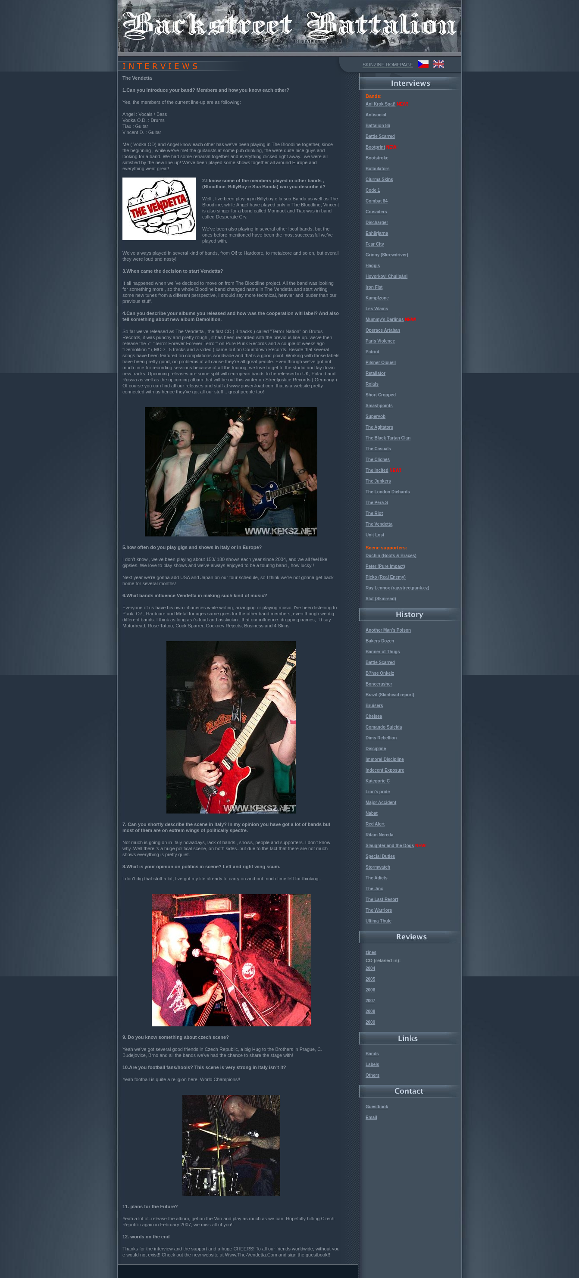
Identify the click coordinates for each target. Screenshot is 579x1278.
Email (371, 1117)
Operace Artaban (383, 330)
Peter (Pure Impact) (385, 566)
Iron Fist (374, 287)
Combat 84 (377, 201)
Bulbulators (378, 168)
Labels (372, 1064)
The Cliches (378, 459)
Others (372, 1075)
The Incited (377, 470)
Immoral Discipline (385, 759)
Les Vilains (377, 308)
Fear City (375, 244)
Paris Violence (380, 341)
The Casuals (378, 448)
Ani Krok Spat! (380, 104)
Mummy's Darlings (385, 319)
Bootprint (375, 147)
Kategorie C (378, 781)
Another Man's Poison (388, 630)
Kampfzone (377, 298)
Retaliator (375, 373)
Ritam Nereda (379, 834)
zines (371, 952)
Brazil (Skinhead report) (390, 694)
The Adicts (377, 878)
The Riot (374, 513)
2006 (370, 990)
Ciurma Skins (379, 179)
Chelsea (374, 716)
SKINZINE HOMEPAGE (388, 64)
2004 (370, 968)
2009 (370, 1022)
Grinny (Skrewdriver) (387, 254)
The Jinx (374, 888)
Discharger (377, 222)
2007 (370, 1000)
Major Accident (381, 802)
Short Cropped (381, 395)
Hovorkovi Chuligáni (386, 276)
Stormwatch (378, 867)
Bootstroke (377, 158)
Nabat (372, 813)
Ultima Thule (378, 921)
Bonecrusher (379, 684)
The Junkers (378, 481)
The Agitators (379, 427)
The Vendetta (379, 524)
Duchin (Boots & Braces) (391, 555)
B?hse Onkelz (380, 673)
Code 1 (373, 190)
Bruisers (374, 705)
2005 (370, 979)
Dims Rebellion (381, 738)
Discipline (376, 748)
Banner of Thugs (383, 651)
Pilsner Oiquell (381, 362)
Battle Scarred (380, 136)
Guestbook (377, 1106)
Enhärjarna (377, 233)
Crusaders (376, 211)
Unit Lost (375, 535)
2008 (370, 1011)
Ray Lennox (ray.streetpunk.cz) (397, 588)
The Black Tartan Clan (388, 438)
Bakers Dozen (380, 641)
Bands (372, 1053)
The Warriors (379, 910)
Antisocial (376, 114)
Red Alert (375, 824)
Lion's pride (378, 791)
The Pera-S (377, 502)
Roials (372, 384)
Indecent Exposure (385, 770)
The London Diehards (388, 491)
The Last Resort (382, 899)
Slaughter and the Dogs (390, 845)
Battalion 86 (378, 125)
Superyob (375, 416)
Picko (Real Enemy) (386, 577)
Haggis (373, 265)
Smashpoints (379, 405)
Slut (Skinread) (381, 598)
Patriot (372, 351)
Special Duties (380, 856)
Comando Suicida (384, 727)
